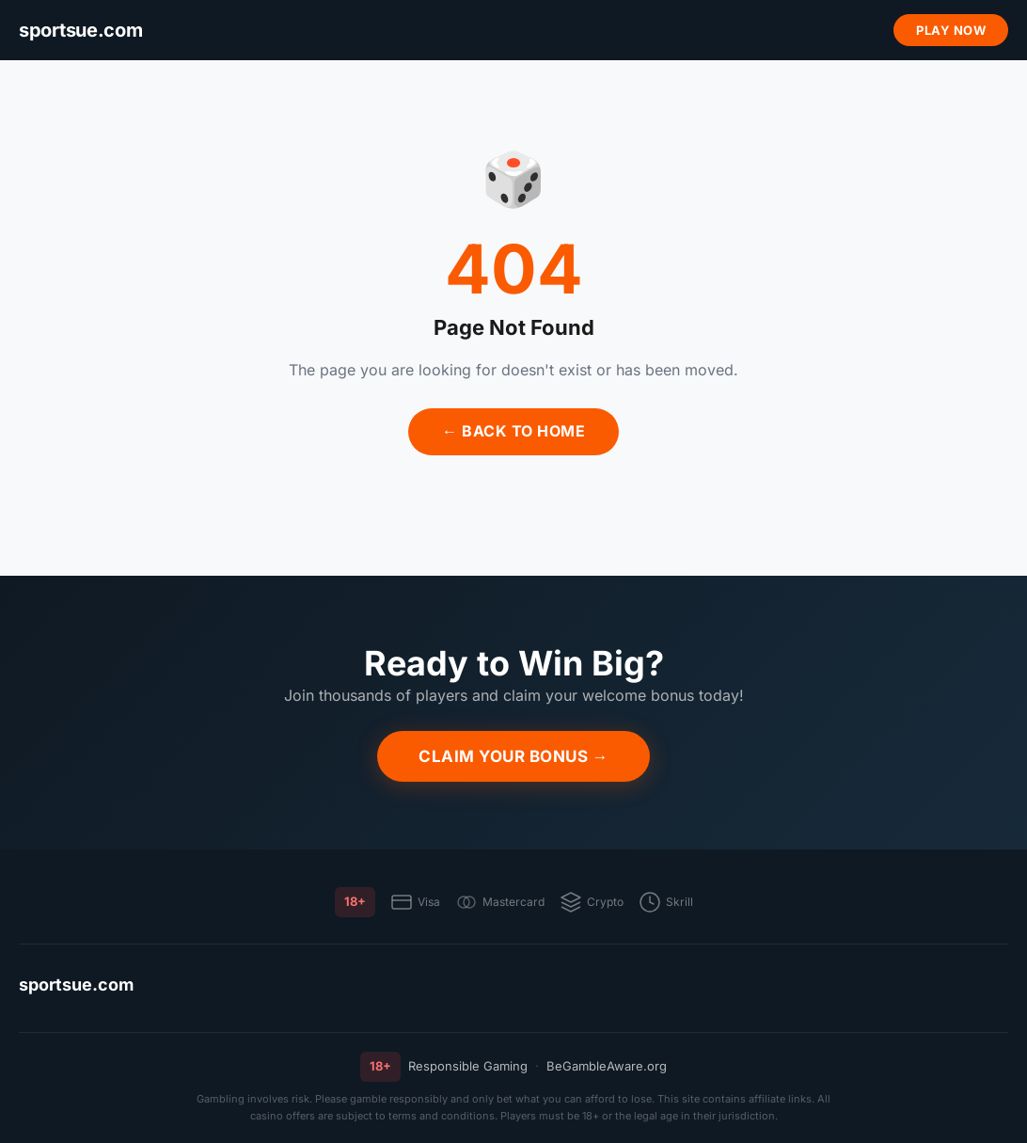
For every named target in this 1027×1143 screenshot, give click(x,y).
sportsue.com (76, 984)
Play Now (951, 30)
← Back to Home (513, 430)
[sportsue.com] (80, 30)
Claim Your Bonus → (513, 756)
